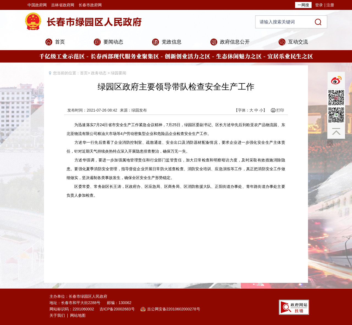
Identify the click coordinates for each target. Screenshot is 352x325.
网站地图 (78, 315)
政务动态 (98, 73)
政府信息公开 (235, 42)
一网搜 (303, 5)
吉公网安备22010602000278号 (173, 309)
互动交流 (298, 42)
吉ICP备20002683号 (117, 309)
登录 (319, 5)
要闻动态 (113, 42)
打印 (280, 110)
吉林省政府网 (62, 5)
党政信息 (172, 42)
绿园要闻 (118, 73)
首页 (60, 42)
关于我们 (57, 315)
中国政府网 (37, 5)
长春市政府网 (90, 5)
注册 (330, 5)
